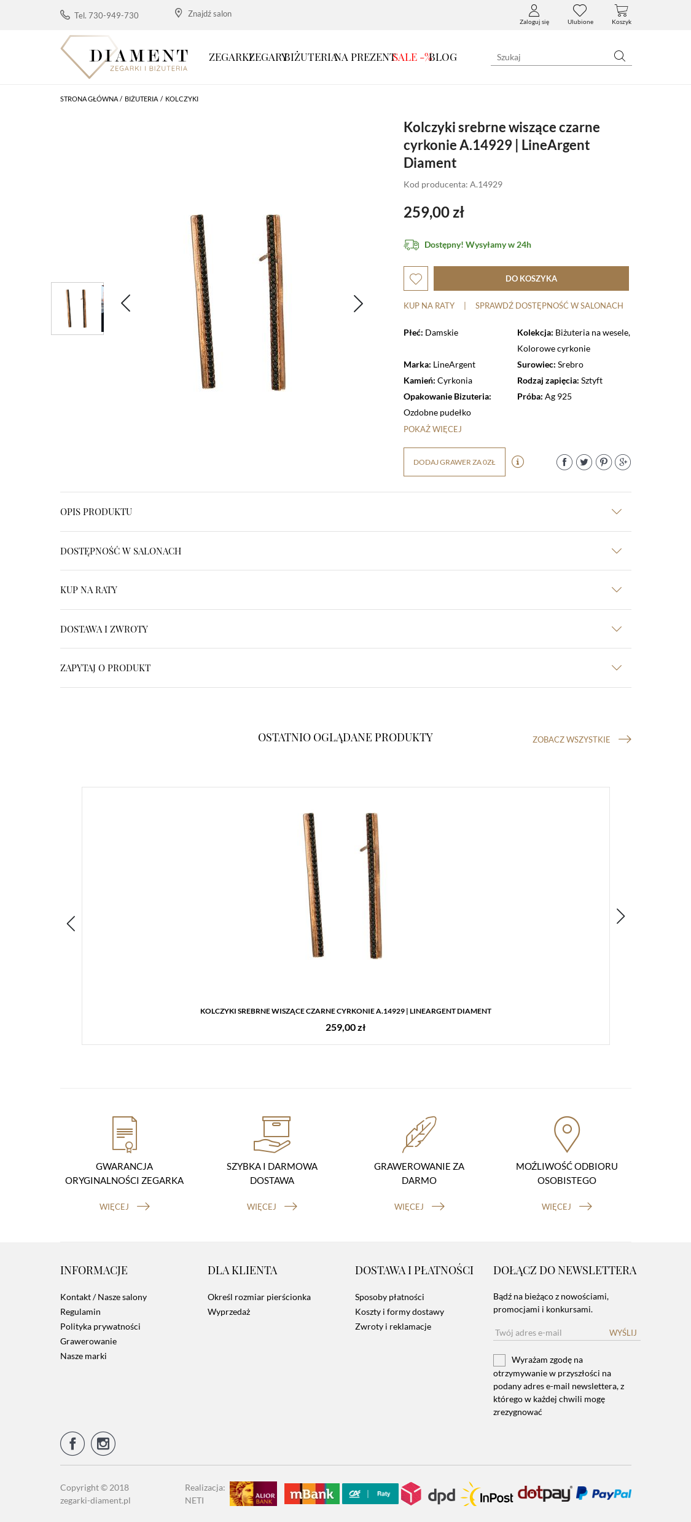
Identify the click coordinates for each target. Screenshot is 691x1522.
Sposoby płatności (389, 1296)
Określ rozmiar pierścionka (259, 1296)
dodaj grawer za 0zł (454, 462)
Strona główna (89, 99)
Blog (443, 56)
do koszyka (531, 278)
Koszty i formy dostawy (399, 1311)
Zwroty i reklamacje (393, 1326)
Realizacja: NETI (205, 1493)
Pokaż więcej (433, 429)
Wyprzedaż (229, 1311)
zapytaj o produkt (341, 667)
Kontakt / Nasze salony (103, 1296)
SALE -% (412, 56)
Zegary (268, 56)
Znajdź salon (203, 13)
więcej (125, 1207)
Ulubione (580, 14)
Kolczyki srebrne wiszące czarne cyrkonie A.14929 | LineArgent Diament (345, 1010)
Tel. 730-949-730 (99, 15)
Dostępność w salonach (341, 551)
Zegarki (230, 56)
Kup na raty (429, 305)
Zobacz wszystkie (582, 739)
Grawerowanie (88, 1341)
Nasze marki (83, 1355)
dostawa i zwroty (341, 629)
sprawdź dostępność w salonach (549, 305)
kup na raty (341, 589)
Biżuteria (311, 56)
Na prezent (365, 56)
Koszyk (621, 14)
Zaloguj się (534, 14)
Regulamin (80, 1311)
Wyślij (623, 1333)
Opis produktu (341, 511)
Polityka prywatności (100, 1326)
